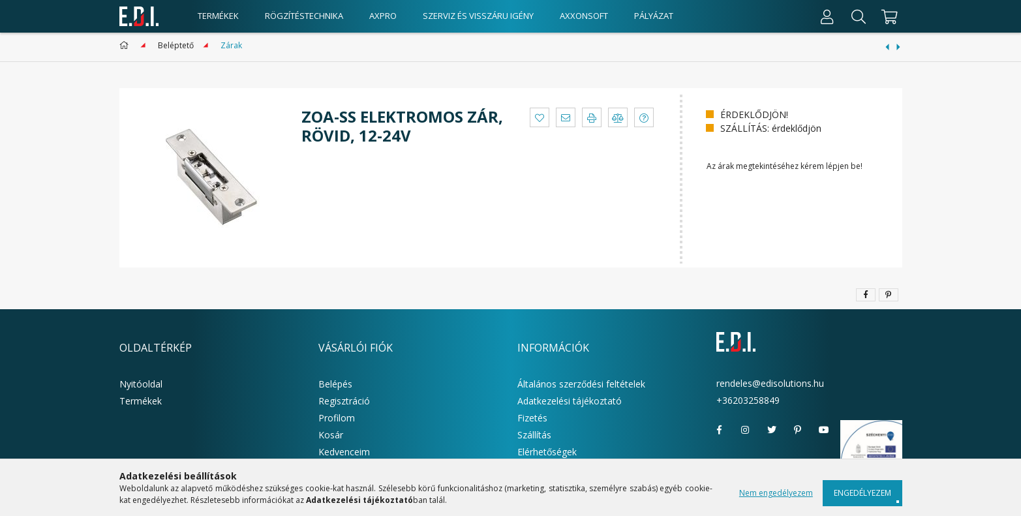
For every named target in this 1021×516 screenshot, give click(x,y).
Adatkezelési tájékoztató (569, 401)
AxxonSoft (584, 16)
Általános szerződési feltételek (581, 384)
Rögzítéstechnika (304, 16)
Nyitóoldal (140, 384)
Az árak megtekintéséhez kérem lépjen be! (784, 166)
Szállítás (534, 435)
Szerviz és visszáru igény (478, 16)
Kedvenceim (344, 452)
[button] (539, 117)
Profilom (336, 418)
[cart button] (888, 16)
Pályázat (653, 16)
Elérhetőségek (547, 452)
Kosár (330, 435)
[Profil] (827, 16)
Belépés (335, 384)
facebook (719, 430)
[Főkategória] (126, 45)
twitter (772, 430)
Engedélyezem (862, 492)
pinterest (798, 430)
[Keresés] (858, 16)
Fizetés (532, 418)
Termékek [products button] (218, 16)
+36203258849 (748, 400)
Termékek (140, 401)
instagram (745, 430)
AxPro (383, 16)
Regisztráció (344, 401)
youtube (824, 430)
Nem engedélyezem (776, 492)
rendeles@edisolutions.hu (770, 383)
